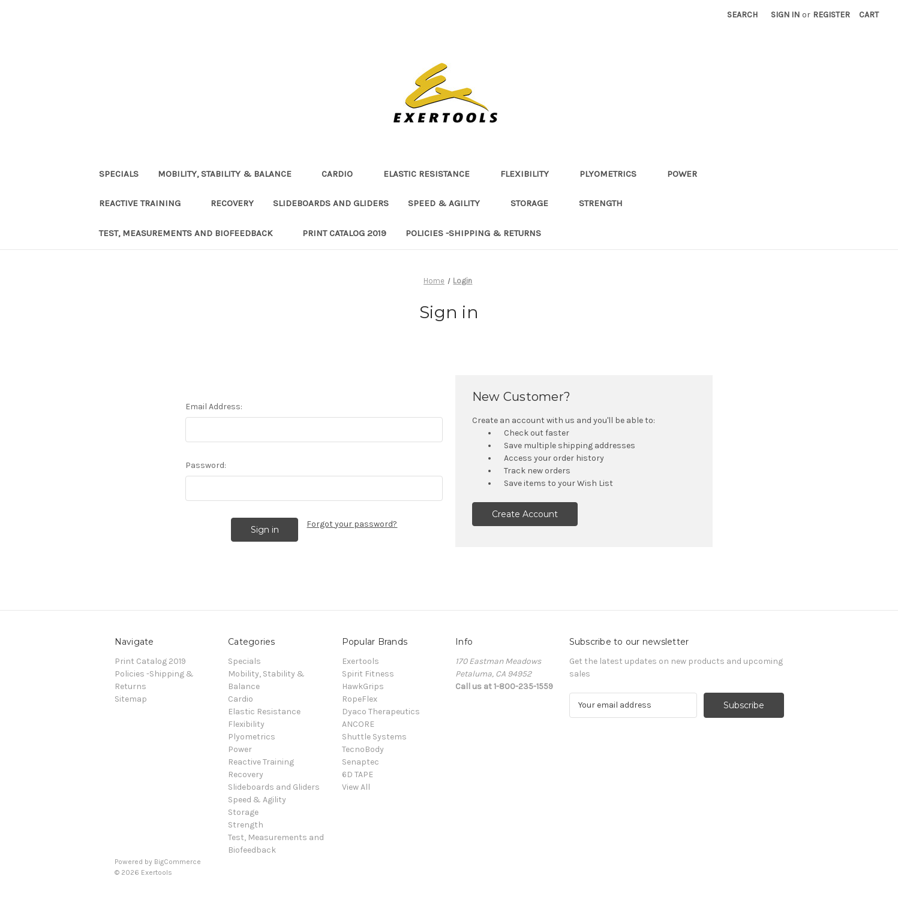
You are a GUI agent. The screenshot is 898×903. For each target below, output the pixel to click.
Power (687, 173)
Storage (535, 203)
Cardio (343, 173)
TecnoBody (363, 749)
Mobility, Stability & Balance (230, 173)
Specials (119, 173)
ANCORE (358, 724)
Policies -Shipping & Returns (473, 233)
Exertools (360, 661)
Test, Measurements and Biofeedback (191, 233)
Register (831, 15)
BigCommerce (177, 861)
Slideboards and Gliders (331, 203)
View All (356, 787)
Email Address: (213, 406)
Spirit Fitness (368, 674)
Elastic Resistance (432, 173)
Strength (606, 203)
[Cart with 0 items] (868, 14)
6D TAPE (357, 774)
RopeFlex (359, 699)
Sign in (785, 15)
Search (742, 15)
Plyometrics (613, 173)
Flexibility (530, 173)
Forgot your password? (352, 524)
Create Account (525, 514)
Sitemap (131, 699)
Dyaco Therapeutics (381, 711)
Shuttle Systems (374, 737)
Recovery (232, 203)
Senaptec (360, 762)
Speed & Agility (449, 203)
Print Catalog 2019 (344, 233)
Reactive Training (145, 203)
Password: (205, 465)
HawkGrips (363, 686)
